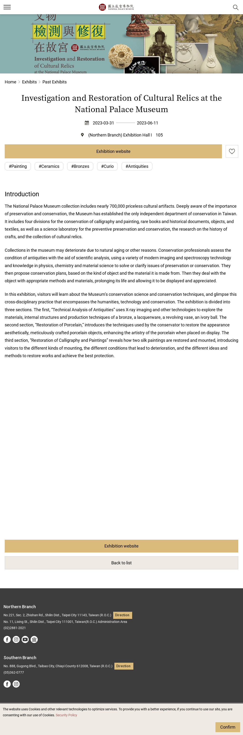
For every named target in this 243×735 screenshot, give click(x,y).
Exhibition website (113, 151)
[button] (224, 7)
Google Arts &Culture (34, 639)
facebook (7, 639)
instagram (16, 639)
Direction (122, 615)
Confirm (227, 727)
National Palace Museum (116, 7)
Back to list (121, 562)
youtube (25, 639)
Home (10, 81)
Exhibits (29, 81)
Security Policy (66, 715)
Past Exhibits (54, 81)
